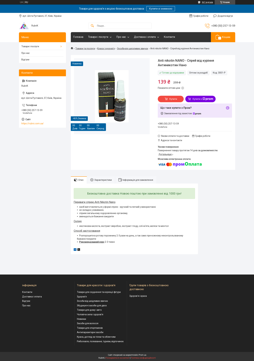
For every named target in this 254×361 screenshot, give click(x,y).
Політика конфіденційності (143, 358)
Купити (173, 99)
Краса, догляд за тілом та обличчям (96, 337)
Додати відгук (225, 16)
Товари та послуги (85, 48)
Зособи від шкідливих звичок (132, 48)
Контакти (169, 36)
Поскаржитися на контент (117, 358)
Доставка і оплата (145, 36)
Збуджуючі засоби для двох (92, 305)
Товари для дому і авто (89, 310)
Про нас (121, 36)
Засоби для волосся (87, 323)
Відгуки (25, 59)
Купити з (203, 99)
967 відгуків (207, 2)
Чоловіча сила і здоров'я (90, 314)
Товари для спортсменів (90, 328)
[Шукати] (92, 25)
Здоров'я (82, 296)
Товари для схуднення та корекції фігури (99, 292)
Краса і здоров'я (106, 48)
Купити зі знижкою (160, 8)
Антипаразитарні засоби (90, 332)
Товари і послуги (98, 36)
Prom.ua (142, 355)
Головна (78, 36)
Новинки (81, 319)
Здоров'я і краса (138, 296)
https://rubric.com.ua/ (32, 123)
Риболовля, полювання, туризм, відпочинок (100, 341)
